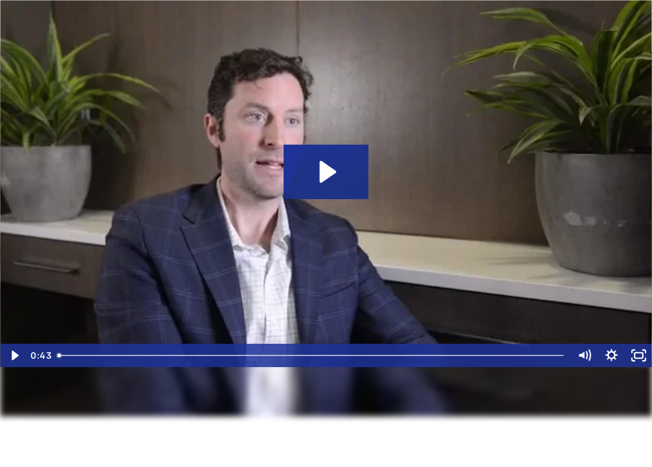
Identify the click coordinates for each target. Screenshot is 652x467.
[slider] (311, 355)
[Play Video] (13, 355)
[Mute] (584, 355)
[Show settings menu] (611, 355)
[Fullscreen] (638, 355)
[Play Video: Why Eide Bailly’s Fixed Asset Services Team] (326, 172)
